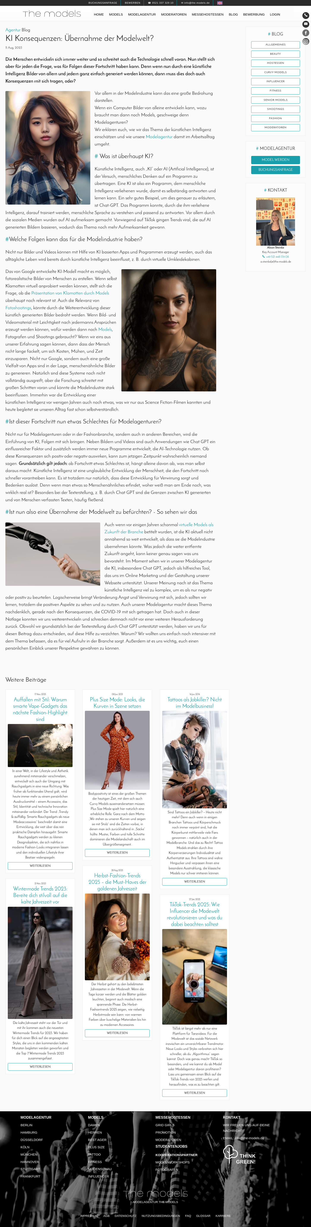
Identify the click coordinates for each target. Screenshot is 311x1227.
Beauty (275, 54)
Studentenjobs (171, 1146)
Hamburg (29, 1132)
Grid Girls (165, 1125)
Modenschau (100, 1169)
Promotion (166, 1132)
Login (275, 14)
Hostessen (276, 63)
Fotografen (167, 1169)
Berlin (26, 1125)
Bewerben (132, 3)
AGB (106, 1215)
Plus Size (96, 1147)
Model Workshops (173, 1162)
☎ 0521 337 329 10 (160, 3)
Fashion (275, 119)
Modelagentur (142, 14)
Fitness (275, 91)
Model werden (275, 160)
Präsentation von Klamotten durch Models (70, 293)
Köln (25, 1147)
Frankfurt (30, 1176)
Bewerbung (254, 14)
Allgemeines (275, 44)
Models (116, 14)
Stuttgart (30, 1169)
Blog (233, 14)
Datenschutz (125, 1215)
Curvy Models (275, 72)
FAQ (188, 1215)
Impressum (89, 1215)
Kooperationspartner (176, 1155)
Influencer (276, 82)
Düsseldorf (32, 1140)
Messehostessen (208, 14)
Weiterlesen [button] (40, 866)
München (29, 1154)
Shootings (275, 109)
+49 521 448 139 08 (277, 257)
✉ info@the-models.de (195, 3)
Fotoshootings (18, 308)
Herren (95, 1132)
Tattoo (94, 1154)
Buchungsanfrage (103, 3)
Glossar (203, 1215)
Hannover (30, 1162)
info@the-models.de (249, 1138)
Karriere (223, 1215)
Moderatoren (174, 14)
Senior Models (276, 100)
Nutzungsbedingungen (161, 1215)
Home (99, 14)
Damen (94, 1125)
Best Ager (97, 1140)
